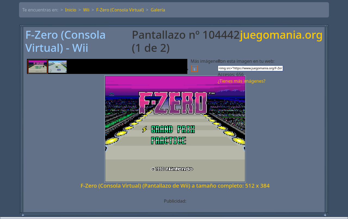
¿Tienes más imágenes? (241, 81)
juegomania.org (281, 35)
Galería (158, 10)
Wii (86, 10)
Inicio (70, 10)
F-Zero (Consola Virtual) (120, 10)
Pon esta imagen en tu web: (246, 61)
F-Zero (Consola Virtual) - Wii (65, 41)
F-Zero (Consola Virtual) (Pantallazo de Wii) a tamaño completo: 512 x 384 (174, 185)
